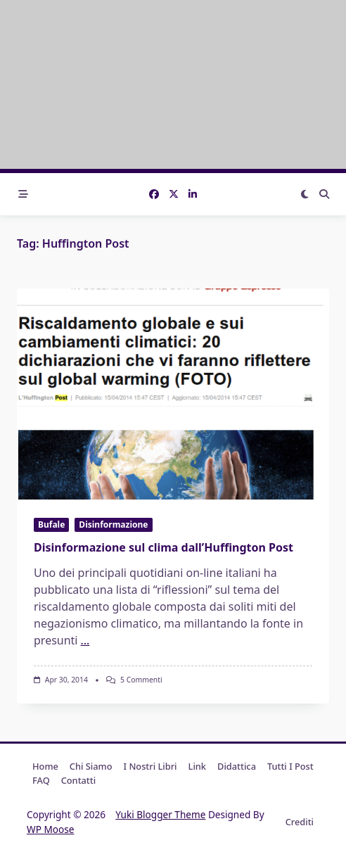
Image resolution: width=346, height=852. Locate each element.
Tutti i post (290, 766)
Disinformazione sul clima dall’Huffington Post (163, 547)
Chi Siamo (91, 766)
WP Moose (50, 829)
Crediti (300, 821)
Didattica (236, 766)
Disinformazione (113, 524)
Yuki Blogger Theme (160, 814)
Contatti (78, 780)
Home (45, 766)
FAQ (41, 780)
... (85, 640)
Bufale (51, 524)
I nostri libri (150, 766)
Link (197, 766)
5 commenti (141, 680)
